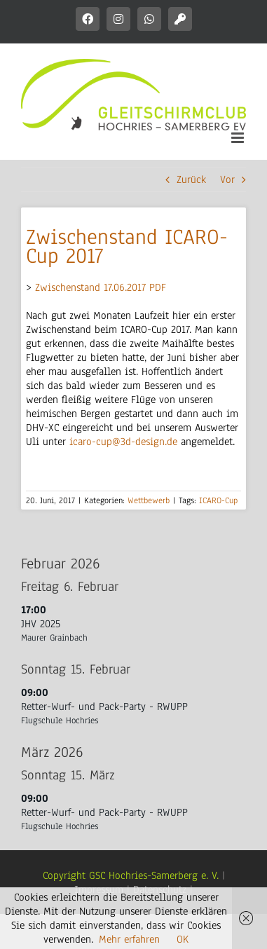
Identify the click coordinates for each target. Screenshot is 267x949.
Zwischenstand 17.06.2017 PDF (100, 287)
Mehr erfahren (129, 939)
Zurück (191, 179)
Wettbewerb (149, 500)
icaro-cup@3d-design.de (123, 442)
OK (183, 939)
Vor (227, 179)
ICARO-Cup (218, 500)
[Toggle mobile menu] (238, 137)
